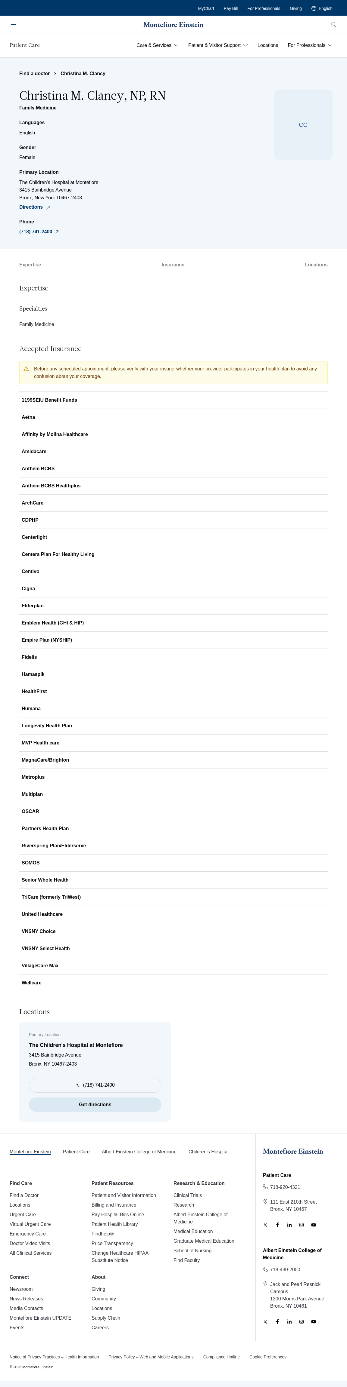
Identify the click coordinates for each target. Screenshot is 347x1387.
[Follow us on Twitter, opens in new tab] (265, 1225)
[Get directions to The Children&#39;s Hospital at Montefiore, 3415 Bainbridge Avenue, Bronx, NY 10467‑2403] (144, 207)
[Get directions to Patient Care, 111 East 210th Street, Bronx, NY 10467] (293, 1205)
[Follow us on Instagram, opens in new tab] (301, 1225)
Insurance (172, 264)
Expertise (30, 264)
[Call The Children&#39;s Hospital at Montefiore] (144, 232)
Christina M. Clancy (83, 73)
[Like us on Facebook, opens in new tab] (277, 1225)
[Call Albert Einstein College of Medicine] (285, 1269)
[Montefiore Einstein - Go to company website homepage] (173, 24)
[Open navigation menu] (13, 24)
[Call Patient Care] (285, 1187)
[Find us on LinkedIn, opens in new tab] (289, 1225)
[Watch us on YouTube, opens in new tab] (313, 1225)
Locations (316, 264)
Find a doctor (34, 73)
